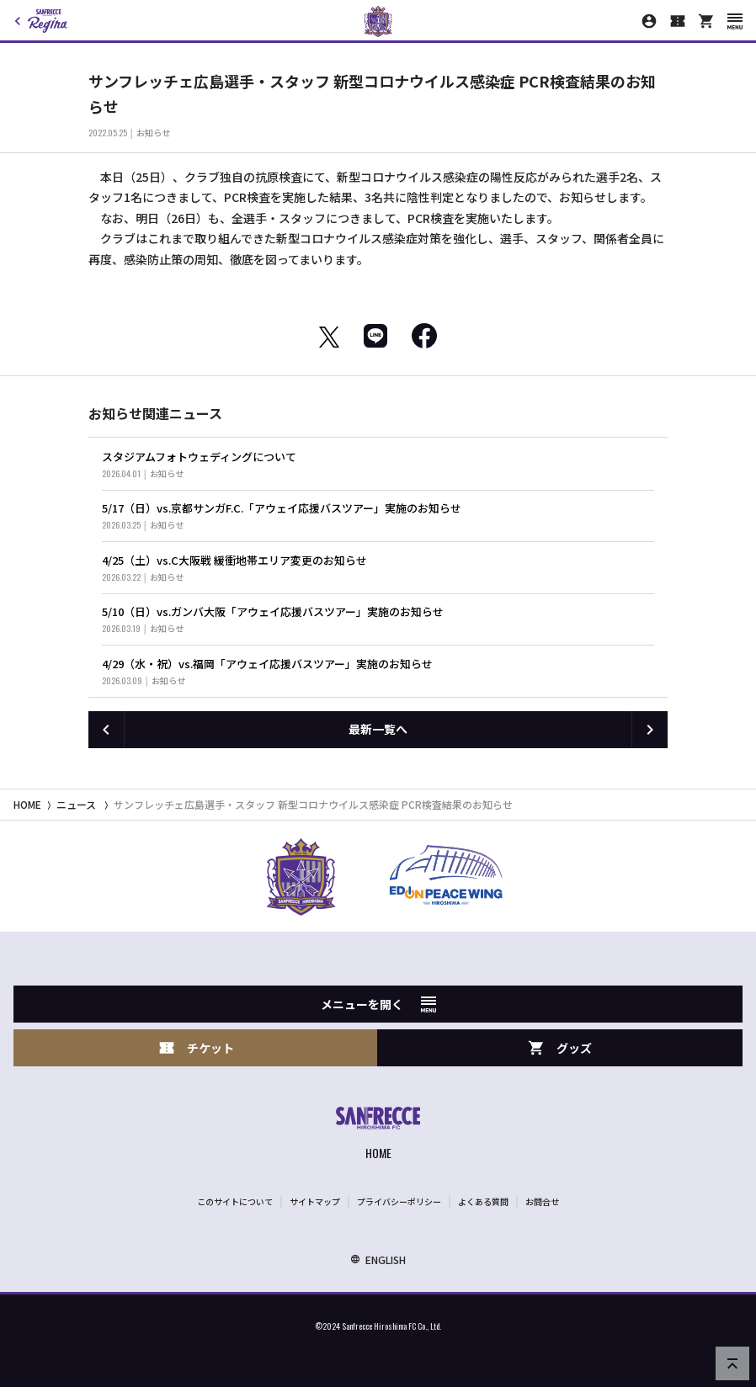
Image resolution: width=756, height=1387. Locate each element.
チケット (196, 1048)
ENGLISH (378, 1259)
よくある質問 (483, 1201)
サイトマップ (315, 1201)
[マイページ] (649, 21)
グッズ (560, 1048)
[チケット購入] (677, 21)
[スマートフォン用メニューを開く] (735, 21)
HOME (27, 804)
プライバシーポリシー (399, 1201)
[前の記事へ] (106, 729)
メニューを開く (378, 1004)
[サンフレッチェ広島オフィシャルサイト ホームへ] (378, 1135)
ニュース (76, 804)
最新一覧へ (378, 728)
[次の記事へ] (650, 729)
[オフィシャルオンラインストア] (706, 21)
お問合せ (542, 1201)
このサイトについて (235, 1201)
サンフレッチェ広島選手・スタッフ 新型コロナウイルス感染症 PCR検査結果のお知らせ (313, 804)
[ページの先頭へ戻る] (732, 1363)
